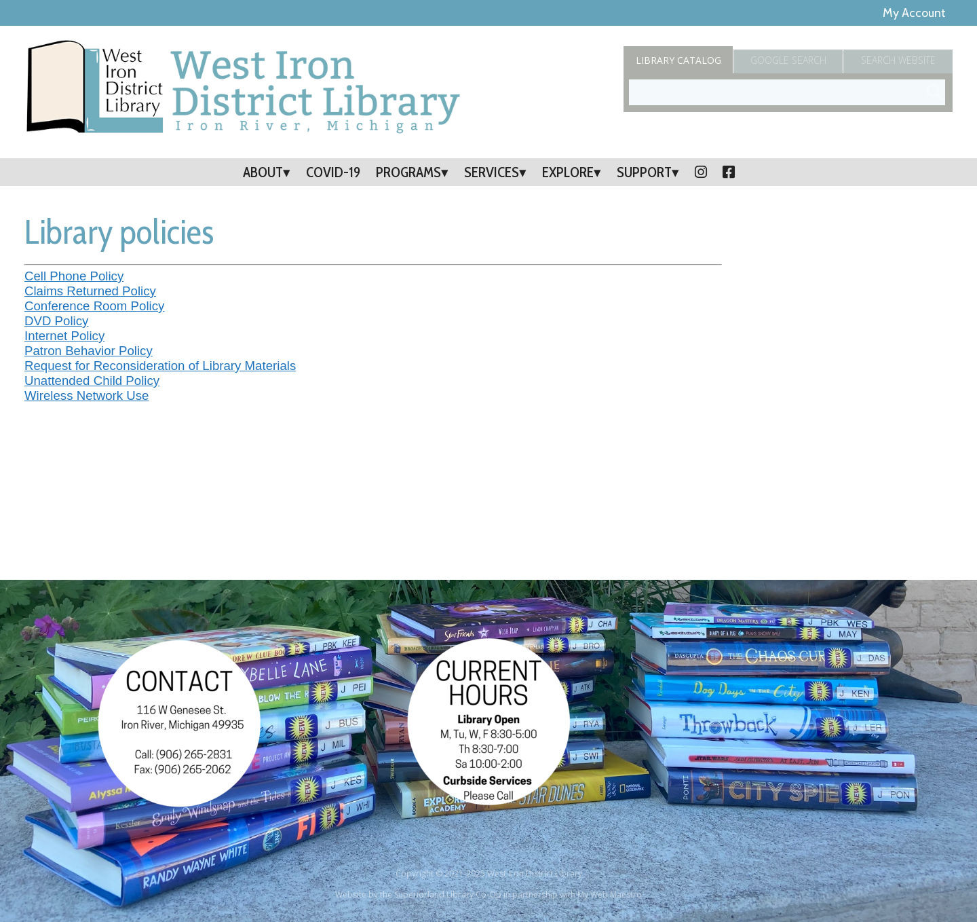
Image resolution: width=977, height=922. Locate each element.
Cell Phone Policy (73, 276)
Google (788, 60)
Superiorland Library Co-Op (447, 894)
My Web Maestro (609, 894)
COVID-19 (333, 172)
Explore (568, 172)
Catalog (678, 60)
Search (898, 60)
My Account (914, 12)
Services (491, 172)
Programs (408, 172)
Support (644, 172)
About (263, 172)
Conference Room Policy (94, 306)
